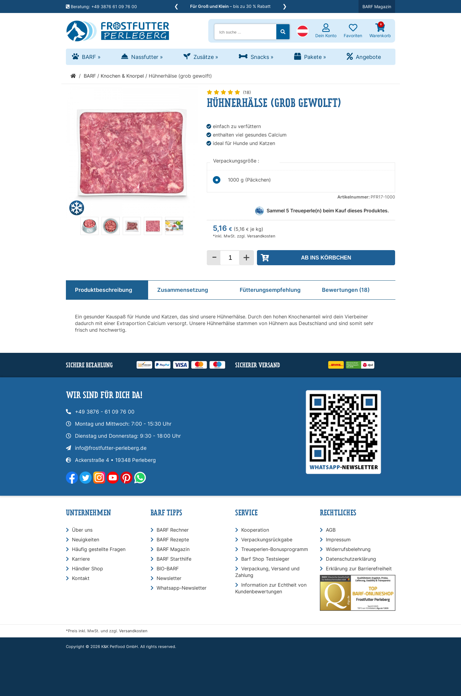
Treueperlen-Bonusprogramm (274, 549)
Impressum (338, 539)
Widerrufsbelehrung (348, 549)
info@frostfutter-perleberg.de (111, 448)
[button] (303, 31)
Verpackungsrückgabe (266, 539)
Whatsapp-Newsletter (181, 588)
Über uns (82, 530)
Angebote (368, 57)
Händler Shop (87, 569)
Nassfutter (147, 57)
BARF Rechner (173, 530)
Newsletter (169, 578)
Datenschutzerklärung (351, 559)
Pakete (315, 57)
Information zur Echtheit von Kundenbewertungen (271, 588)
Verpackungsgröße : (237, 161)
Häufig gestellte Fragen (98, 549)
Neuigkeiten (85, 539)
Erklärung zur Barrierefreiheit (359, 569)
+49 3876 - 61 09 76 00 (105, 412)
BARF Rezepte (173, 539)
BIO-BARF (168, 569)
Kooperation (255, 530)
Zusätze (205, 57)
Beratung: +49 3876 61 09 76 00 (101, 6)
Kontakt (80, 578)
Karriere (81, 559)
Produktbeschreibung (103, 290)
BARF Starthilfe (174, 559)
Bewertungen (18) (346, 290)
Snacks (262, 57)
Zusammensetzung (182, 290)
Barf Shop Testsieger (265, 559)
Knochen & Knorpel (122, 76)
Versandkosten (261, 236)
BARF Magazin (376, 6)
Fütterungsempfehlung (270, 290)
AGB (331, 530)
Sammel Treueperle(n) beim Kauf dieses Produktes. (328, 211)
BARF (91, 57)
